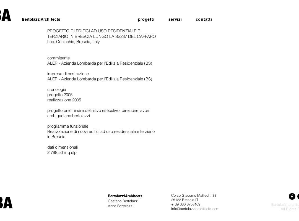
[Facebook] (292, 196)
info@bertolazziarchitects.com (195, 208)
